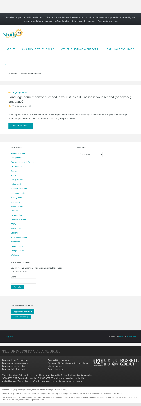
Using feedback (17, 251)
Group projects (17, 180)
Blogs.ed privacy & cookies (15, 363)
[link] (6, 65)
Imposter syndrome (19, 189)
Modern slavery (55, 366)
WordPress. (132, 337)
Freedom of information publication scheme (68, 363)
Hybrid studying (17, 184)
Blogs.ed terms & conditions (15, 360)
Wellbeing (15, 255)
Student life (16, 229)
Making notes (16, 198)
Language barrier (20, 92)
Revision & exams (18, 220)
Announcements (18, 153)
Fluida (121, 337)
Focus (13, 175)
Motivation (15, 202)
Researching (16, 215)
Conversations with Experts (22, 162)
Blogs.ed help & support (13, 369)
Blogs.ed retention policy (13, 366)
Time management (19, 237)
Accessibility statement (58, 360)
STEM (13, 224)
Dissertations (16, 167)
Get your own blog (60, 390)
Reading (14, 211)
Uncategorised (17, 246)
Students (14, 233)
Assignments (16, 158)
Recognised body (26, 381)
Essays (14, 171)
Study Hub (8, 337)
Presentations (17, 206)
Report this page (55, 369)
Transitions (15, 242)
